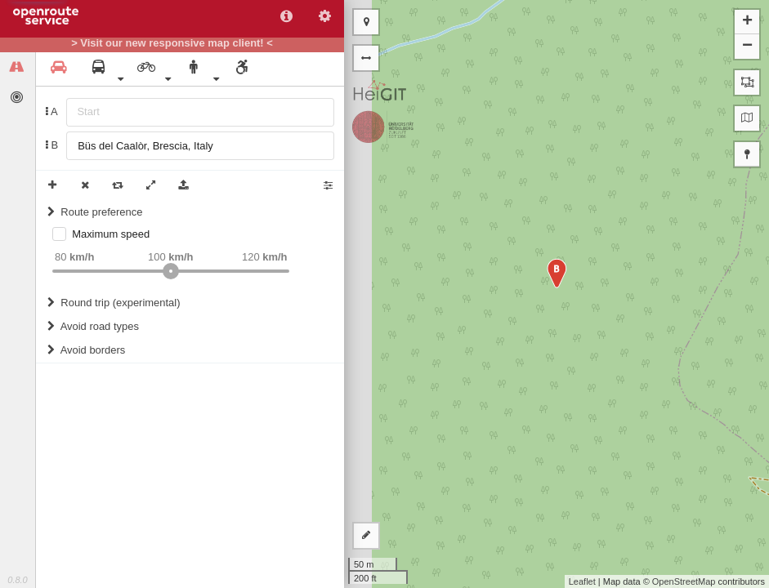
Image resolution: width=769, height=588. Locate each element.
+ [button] (747, 22)
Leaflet (582, 581)
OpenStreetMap (684, 581)
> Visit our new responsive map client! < (172, 43)
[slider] (171, 271)
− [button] (747, 46)
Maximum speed (111, 234)
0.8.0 (17, 580)
